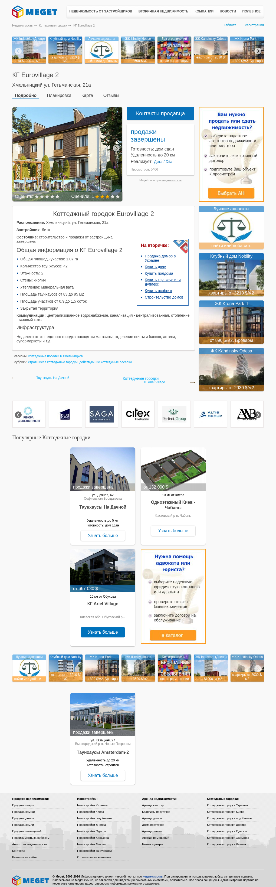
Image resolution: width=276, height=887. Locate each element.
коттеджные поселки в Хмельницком (55, 352)
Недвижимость (22, 25)
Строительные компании (94, 853)
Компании (204, 11)
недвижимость (172, 176)
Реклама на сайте (24, 853)
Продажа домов (23, 814)
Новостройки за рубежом (94, 847)
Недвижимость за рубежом (31, 834)
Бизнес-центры (152, 840)
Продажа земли (23, 821)
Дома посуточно (153, 821)
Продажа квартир (24, 801)
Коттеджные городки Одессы (227, 827)
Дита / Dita (163, 158)
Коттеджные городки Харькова (228, 834)
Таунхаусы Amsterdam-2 (103, 748)
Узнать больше (103, 531)
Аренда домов (152, 814)
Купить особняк (158, 287)
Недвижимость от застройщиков (100, 11)
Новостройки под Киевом (94, 814)
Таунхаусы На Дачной (52, 374)
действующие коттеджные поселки (105, 358)
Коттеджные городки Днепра (226, 821)
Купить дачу (155, 263)
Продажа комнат (23, 808)
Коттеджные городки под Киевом (229, 814)
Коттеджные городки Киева (225, 808)
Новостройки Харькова (93, 834)
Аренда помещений (155, 834)
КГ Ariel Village (154, 378)
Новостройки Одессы (92, 827)
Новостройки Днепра (91, 821)
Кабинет (230, 25)
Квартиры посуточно (156, 808)
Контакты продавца (160, 110)
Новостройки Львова (91, 840)
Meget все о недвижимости (31, 877)
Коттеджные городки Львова (226, 840)
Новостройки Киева (90, 808)
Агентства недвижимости (29, 840)
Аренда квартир (153, 801)
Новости (228, 11)
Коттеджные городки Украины (227, 801)
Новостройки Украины (92, 801)
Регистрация (254, 25)
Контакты (18, 847)
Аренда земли (152, 827)
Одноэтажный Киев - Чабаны (173, 501)
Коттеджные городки (53, 25)
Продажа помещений (26, 827)
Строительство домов (164, 293)
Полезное (251, 11)
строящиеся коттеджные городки (53, 358)
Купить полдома (159, 269)
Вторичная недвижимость (164, 11)
